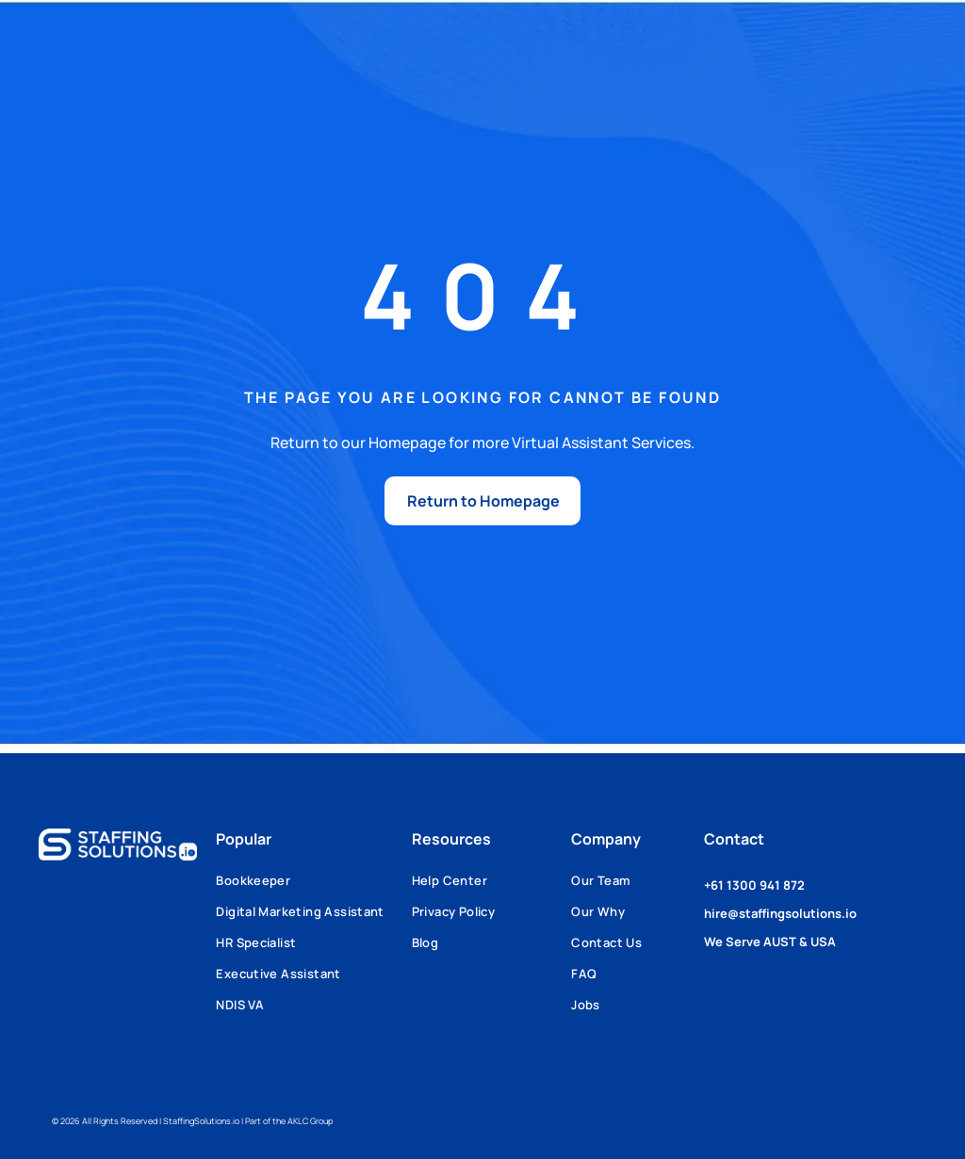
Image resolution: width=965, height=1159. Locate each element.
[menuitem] (313, 887)
